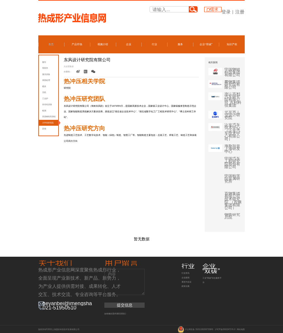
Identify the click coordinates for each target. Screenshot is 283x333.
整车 (44, 62)
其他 (44, 128)
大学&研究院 (47, 122)
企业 (128, 44)
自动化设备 (47, 104)
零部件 (45, 68)
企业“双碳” (206, 44)
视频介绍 (102, 44)
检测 (44, 110)
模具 (44, 86)
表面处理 (46, 80)
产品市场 (77, 44)
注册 (239, 11)
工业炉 (45, 98)
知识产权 (232, 44)
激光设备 (46, 74)
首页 (51, 44)
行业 (154, 44)
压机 (44, 92)
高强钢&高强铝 (48, 116)
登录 (226, 11)
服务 (180, 44)
